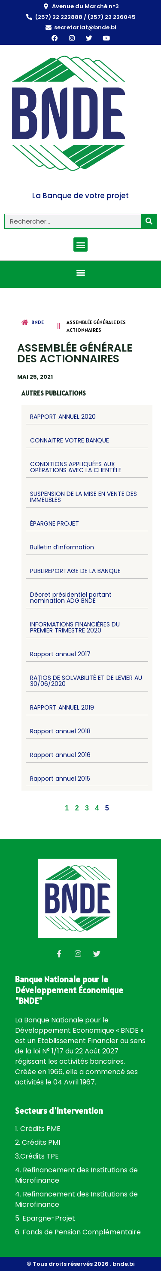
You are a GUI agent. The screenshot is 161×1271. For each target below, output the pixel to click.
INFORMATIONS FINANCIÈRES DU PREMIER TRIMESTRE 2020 (75, 627)
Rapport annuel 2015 (60, 778)
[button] (80, 244)
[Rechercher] (148, 221)
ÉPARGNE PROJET (54, 523)
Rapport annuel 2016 (60, 755)
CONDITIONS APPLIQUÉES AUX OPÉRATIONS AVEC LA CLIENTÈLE (76, 467)
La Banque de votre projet (80, 195)
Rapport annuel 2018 (60, 731)
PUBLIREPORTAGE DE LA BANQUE (75, 571)
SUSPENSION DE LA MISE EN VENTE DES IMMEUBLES (83, 496)
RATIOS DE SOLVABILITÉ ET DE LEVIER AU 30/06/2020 (86, 680)
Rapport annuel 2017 (60, 654)
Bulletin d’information (62, 547)
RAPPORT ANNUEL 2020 (63, 416)
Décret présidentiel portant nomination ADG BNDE (71, 597)
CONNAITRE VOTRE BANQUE (69, 440)
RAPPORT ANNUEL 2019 (62, 707)
